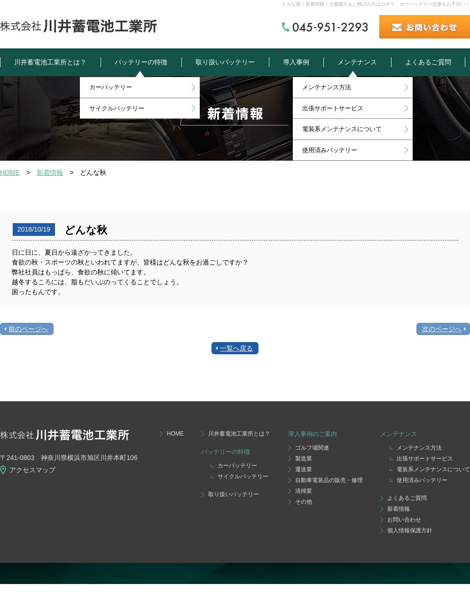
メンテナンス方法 (326, 87)
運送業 (303, 469)
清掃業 (303, 491)
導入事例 (296, 62)
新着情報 (50, 172)
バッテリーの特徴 (141, 62)
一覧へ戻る (236, 348)
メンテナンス (357, 62)
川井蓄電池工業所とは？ (50, 62)
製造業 (303, 458)
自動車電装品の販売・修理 (329, 480)
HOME (10, 172)
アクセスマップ (32, 470)
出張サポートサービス (332, 108)
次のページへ (442, 329)
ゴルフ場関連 (312, 447)
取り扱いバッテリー (225, 62)
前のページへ (28, 329)
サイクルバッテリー (116, 108)
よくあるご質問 (428, 62)
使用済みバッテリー (329, 150)
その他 (303, 502)
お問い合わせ (404, 519)
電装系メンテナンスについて (342, 128)
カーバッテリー (110, 87)
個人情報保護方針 (409, 530)
